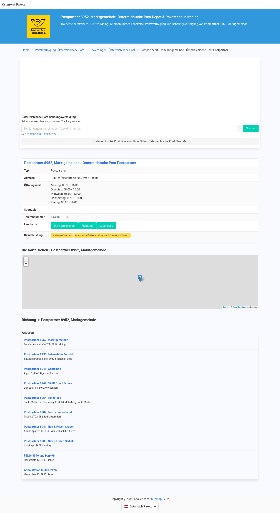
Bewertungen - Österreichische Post (112, 50)
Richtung (87, 225)
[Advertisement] (140, 86)
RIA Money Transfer (61, 235)
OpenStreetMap (240, 307)
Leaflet (226, 307)
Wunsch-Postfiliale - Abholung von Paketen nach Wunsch (102, 235)
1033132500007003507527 (40, 134)
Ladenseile (106, 225)
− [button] (26, 264)
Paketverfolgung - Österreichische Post (59, 50)
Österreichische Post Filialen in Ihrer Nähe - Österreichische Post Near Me (140, 141)
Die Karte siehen (64, 225)
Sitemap (156, 499)
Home (25, 50)
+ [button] (26, 259)
